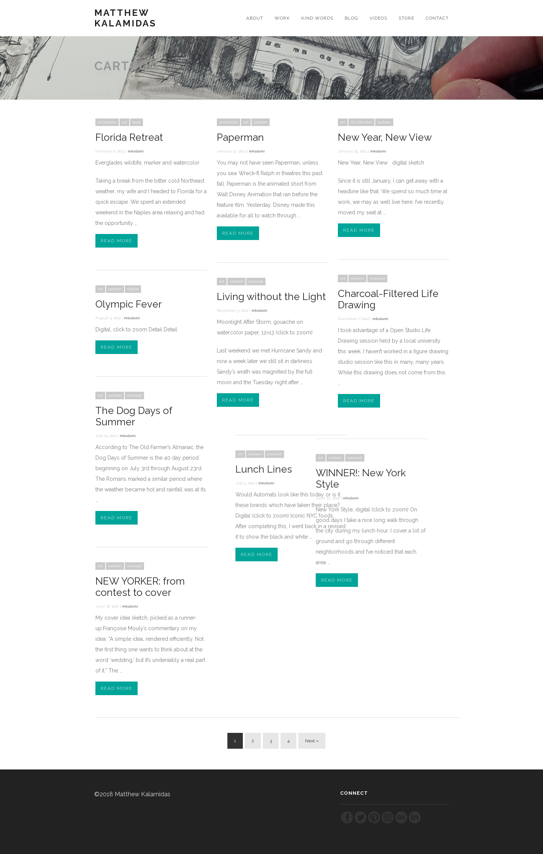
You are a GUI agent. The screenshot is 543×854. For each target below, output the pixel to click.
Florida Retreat (129, 137)
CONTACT (437, 18)
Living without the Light (271, 296)
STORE (406, 18)
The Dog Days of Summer (133, 416)
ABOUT (254, 18)
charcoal (377, 278)
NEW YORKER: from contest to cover (140, 586)
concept (255, 281)
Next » (312, 740)
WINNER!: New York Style (344, 469)
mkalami (136, 151)
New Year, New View (385, 137)
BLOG (351, 18)
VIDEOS (378, 18)
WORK (282, 18)
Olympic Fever (128, 304)
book (136, 122)
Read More (116, 240)
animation (107, 122)
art (124, 122)
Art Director (361, 122)
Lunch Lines (284, 460)
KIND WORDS (317, 18)
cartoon (260, 122)
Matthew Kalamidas (125, 18)
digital (133, 289)
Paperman (240, 137)
